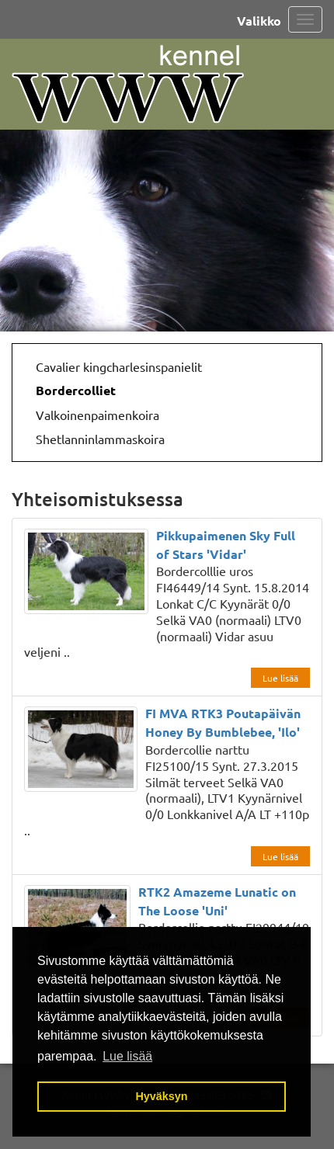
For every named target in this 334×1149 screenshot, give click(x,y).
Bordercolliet (76, 390)
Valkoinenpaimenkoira (97, 414)
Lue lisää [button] (127, 1056)
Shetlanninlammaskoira (100, 438)
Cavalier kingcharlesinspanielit (119, 366)
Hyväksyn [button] (161, 1096)
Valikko (259, 20)
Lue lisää (280, 678)
